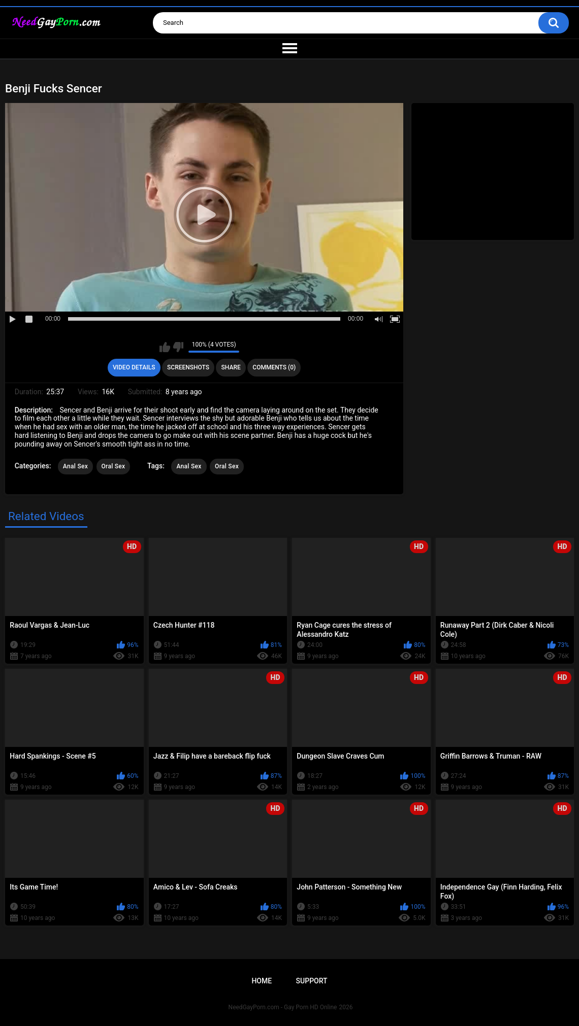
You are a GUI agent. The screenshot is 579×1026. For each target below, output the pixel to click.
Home (261, 981)
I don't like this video (178, 347)
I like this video (164, 347)
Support (312, 981)
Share (231, 367)
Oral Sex (113, 466)
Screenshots (188, 367)
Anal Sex (75, 466)
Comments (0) (274, 367)
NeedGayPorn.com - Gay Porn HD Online (283, 1007)
